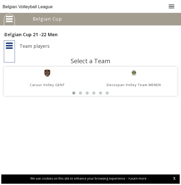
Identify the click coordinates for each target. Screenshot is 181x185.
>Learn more (137, 178)
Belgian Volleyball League (28, 6)
